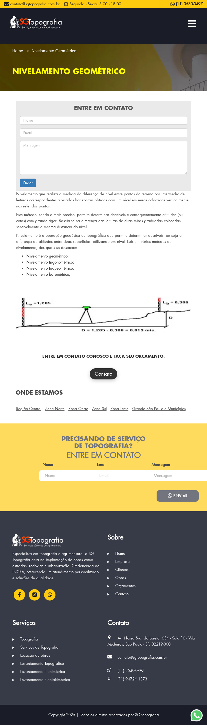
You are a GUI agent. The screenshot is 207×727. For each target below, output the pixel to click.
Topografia (25, 641)
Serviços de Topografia (35, 649)
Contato (103, 374)
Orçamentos (121, 588)
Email (117, 464)
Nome (25, 464)
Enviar (28, 183)
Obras (116, 580)
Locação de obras (31, 657)
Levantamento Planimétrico (38, 673)
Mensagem (29, 486)
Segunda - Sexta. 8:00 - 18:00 (92, 4)
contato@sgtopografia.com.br (32, 4)
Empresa (118, 563)
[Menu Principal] (192, 23)
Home (116, 555)
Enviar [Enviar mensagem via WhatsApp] (177, 497)
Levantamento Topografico (38, 665)
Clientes (117, 571)
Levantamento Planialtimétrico (41, 681)
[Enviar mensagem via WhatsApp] (197, 715)
